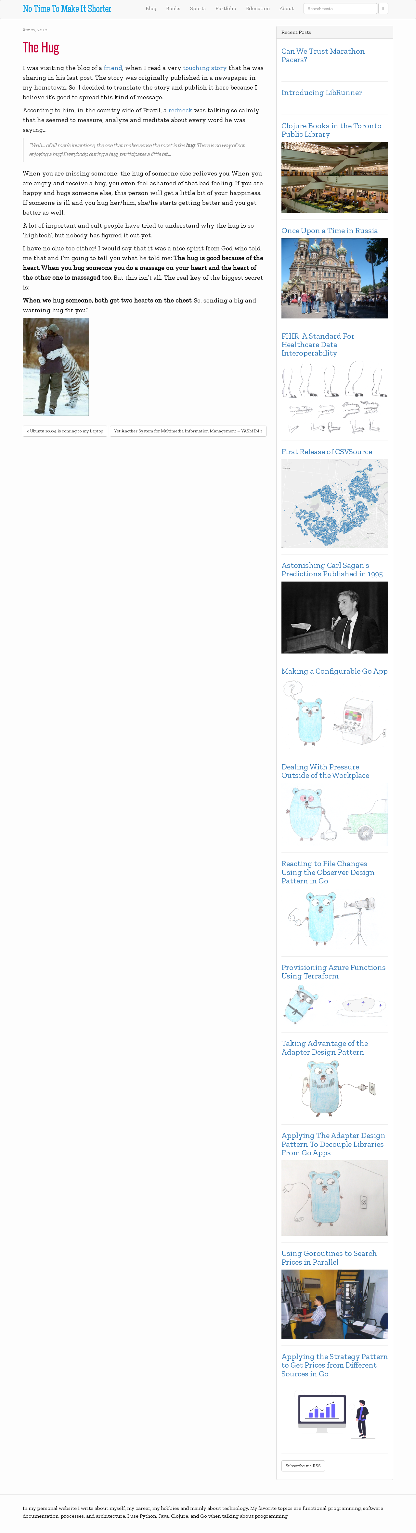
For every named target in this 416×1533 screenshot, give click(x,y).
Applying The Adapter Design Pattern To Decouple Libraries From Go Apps (333, 1144)
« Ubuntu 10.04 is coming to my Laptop (65, 431)
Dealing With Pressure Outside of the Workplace (325, 771)
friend (113, 68)
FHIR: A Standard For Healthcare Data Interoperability (318, 345)
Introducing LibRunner (321, 92)
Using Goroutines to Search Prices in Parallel (329, 1257)
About (287, 8)
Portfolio (225, 8)
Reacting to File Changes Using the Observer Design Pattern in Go (328, 872)
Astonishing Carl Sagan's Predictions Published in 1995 (332, 569)
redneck (180, 110)
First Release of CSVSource (326, 451)
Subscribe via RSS (303, 1466)
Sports (198, 8)
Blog (151, 8)
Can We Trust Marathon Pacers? (323, 55)
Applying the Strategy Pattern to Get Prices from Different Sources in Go (334, 1365)
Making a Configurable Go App (334, 671)
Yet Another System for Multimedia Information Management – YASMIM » (188, 431)
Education (258, 8)
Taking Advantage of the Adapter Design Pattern (324, 1047)
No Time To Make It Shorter (67, 10)
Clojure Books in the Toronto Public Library (331, 130)
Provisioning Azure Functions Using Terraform (333, 971)
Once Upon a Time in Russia (329, 230)
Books (173, 8)
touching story (205, 68)
